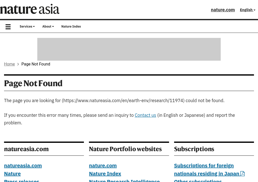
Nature (12, 174)
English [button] (247, 10)
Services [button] (27, 26)
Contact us (145, 115)
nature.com (223, 10)
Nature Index (71, 26)
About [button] (48, 26)
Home (9, 64)
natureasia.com (23, 166)
